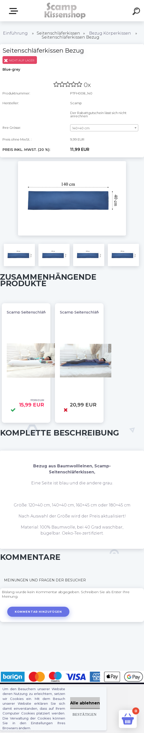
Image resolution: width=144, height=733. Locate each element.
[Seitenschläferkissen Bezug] (72, 163)
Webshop (14, 11)
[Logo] (64, 10)
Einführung (15, 33)
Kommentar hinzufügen (38, 611)
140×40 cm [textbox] (81, 128)
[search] (137, 12)
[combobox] (104, 127)
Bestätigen (85, 714)
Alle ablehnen (85, 703)
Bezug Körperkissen (110, 33)
